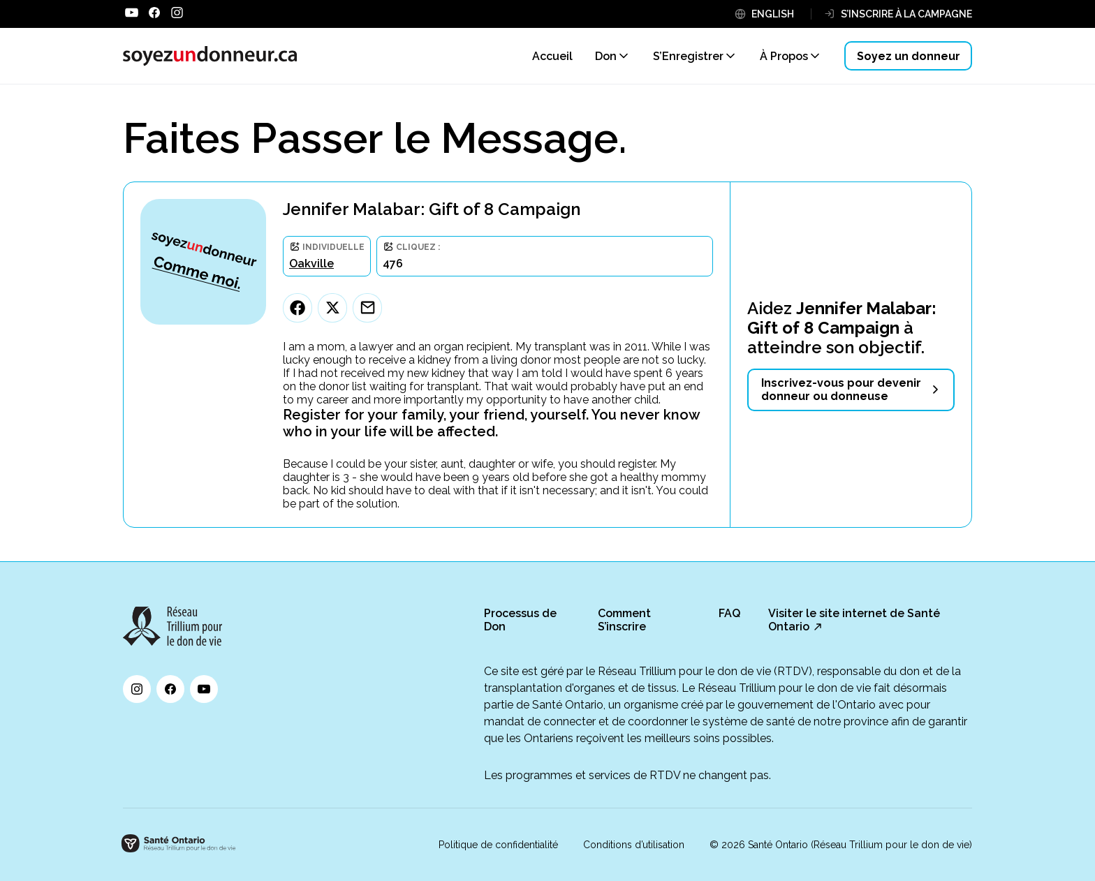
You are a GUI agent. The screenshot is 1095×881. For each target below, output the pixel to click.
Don (606, 56)
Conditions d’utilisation (633, 844)
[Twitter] (332, 308)
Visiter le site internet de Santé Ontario (854, 620)
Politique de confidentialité (498, 844)
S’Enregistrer (688, 56)
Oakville (311, 263)
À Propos (784, 56)
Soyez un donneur (908, 56)
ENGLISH (772, 14)
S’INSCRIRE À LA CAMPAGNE (906, 14)
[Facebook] (297, 308)
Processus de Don (520, 620)
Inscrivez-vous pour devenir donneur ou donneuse (841, 389)
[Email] (367, 308)
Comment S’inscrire (624, 620)
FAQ (729, 613)
